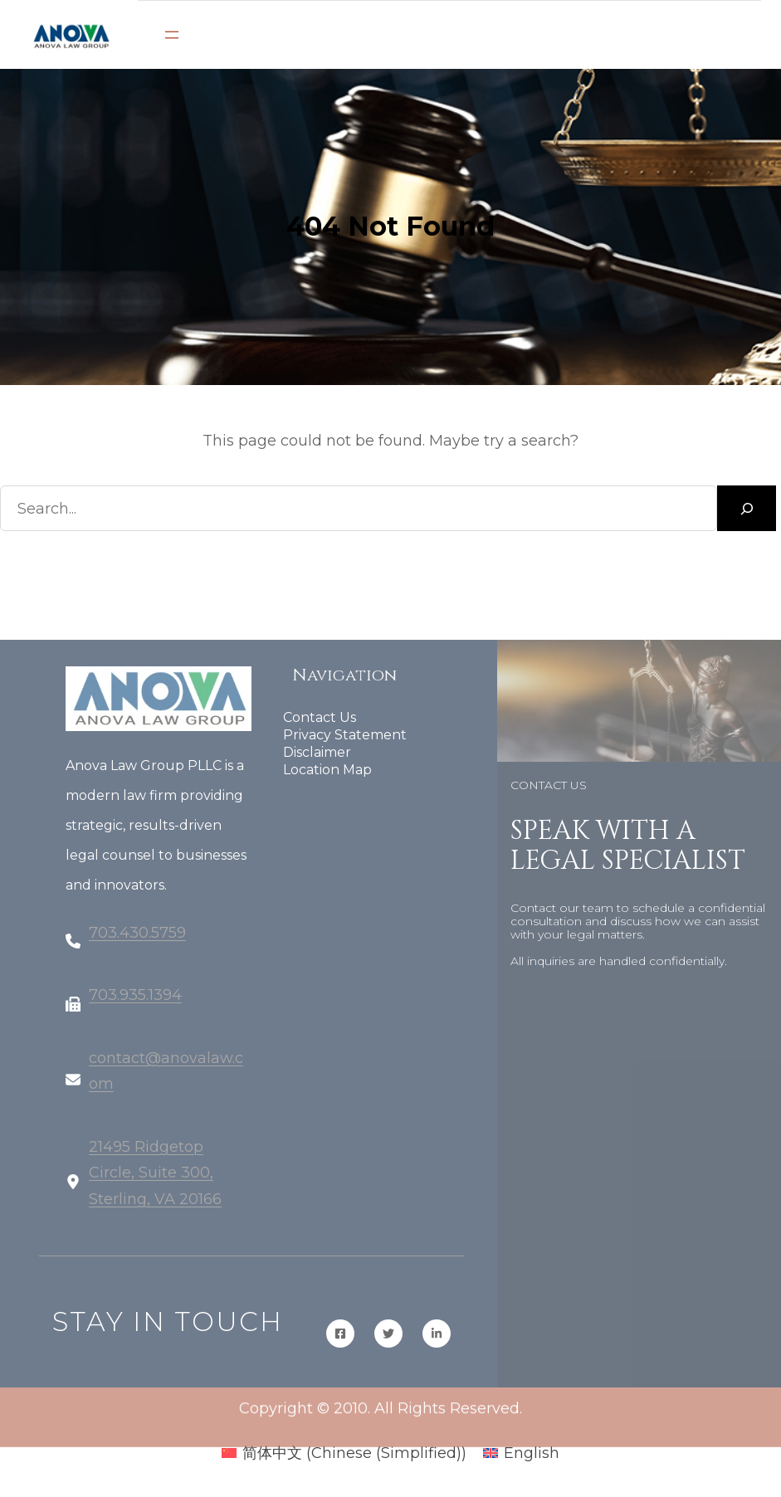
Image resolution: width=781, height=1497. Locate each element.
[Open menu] (171, 34)
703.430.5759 (137, 943)
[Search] (746, 508)
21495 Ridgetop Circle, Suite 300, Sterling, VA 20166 (155, 1183)
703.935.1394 (135, 1006)
